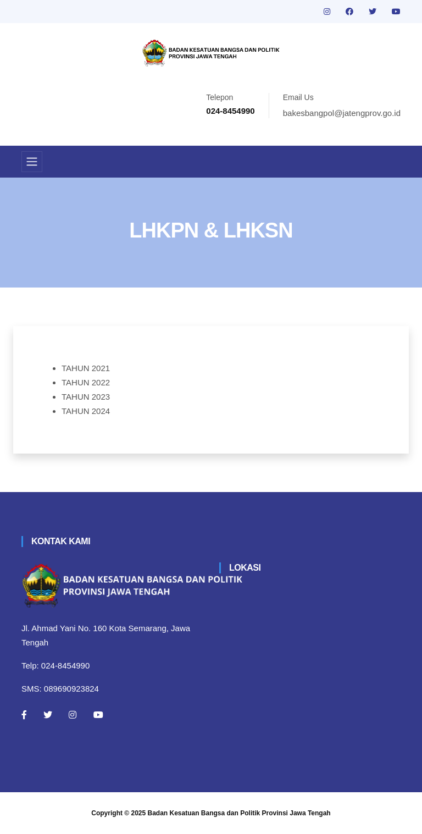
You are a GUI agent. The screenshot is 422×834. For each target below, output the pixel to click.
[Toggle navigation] (31, 161)
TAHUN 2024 (86, 411)
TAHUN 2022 (86, 382)
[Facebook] (24, 715)
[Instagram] (73, 715)
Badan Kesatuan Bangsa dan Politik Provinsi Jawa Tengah (239, 813)
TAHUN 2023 (86, 396)
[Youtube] (98, 715)
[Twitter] (47, 715)
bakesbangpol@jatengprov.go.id (342, 113)
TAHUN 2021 (86, 368)
